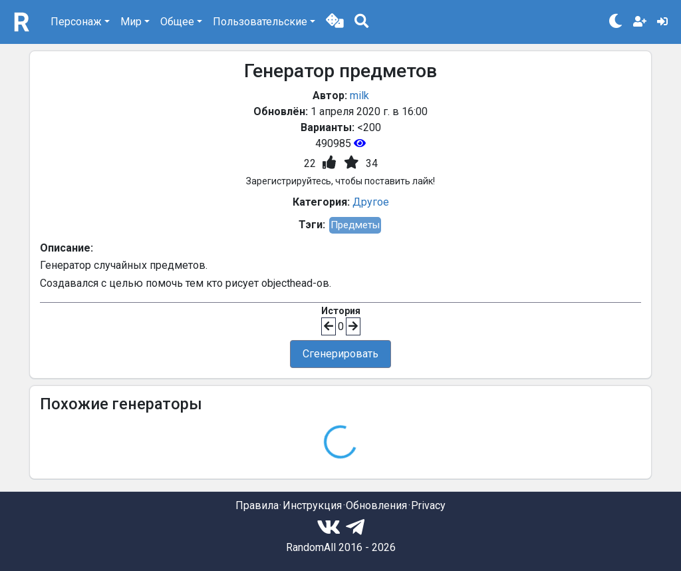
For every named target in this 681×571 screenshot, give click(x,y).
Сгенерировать (340, 353)
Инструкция (312, 505)
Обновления (376, 505)
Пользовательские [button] (260, 21)
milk (359, 95)
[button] (335, 22)
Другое (370, 202)
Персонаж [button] (76, 21)
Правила (257, 505)
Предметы (355, 225)
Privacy (428, 505)
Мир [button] (131, 21)
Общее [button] (177, 21)
